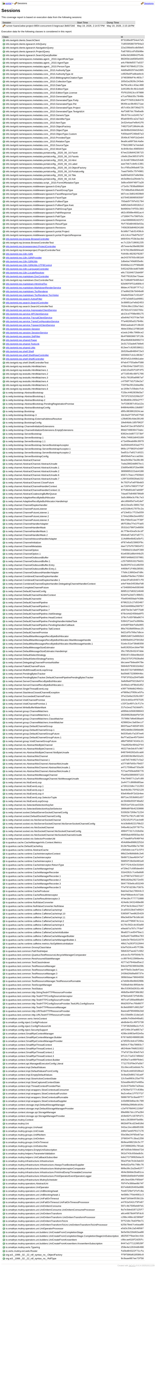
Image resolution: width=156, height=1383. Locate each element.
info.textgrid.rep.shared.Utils (20, 377)
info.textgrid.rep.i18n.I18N (19, 274)
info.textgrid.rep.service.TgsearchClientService (30, 352)
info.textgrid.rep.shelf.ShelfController (25, 389)
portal (8, 3)
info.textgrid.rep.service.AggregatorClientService (31, 336)
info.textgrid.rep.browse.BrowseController (27, 258)
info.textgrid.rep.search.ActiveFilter (24, 323)
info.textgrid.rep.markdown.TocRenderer (27, 315)
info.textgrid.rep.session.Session (23, 356)
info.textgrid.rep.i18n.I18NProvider (24, 278)
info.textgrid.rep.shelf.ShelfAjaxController (27, 385)
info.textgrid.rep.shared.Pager (21, 369)
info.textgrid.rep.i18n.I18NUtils (22, 282)
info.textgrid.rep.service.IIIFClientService (27, 340)
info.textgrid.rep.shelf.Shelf (20, 381)
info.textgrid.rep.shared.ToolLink (22, 373)
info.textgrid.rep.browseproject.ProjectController (31, 266)
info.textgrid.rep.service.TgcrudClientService (29, 344)
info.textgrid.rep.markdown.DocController (27, 299)
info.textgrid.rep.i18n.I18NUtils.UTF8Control (29, 286)
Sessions (149, 3)
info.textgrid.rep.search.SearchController (27, 327)
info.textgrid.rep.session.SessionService (27, 360)
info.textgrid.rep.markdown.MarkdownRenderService (33, 311)
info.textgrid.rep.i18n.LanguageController (27, 291)
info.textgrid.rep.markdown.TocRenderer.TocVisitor (32, 319)
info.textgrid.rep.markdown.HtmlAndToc (26, 307)
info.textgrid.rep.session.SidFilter (23, 364)
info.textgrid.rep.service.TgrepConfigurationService (32, 348)
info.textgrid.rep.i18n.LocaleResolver (25, 295)
